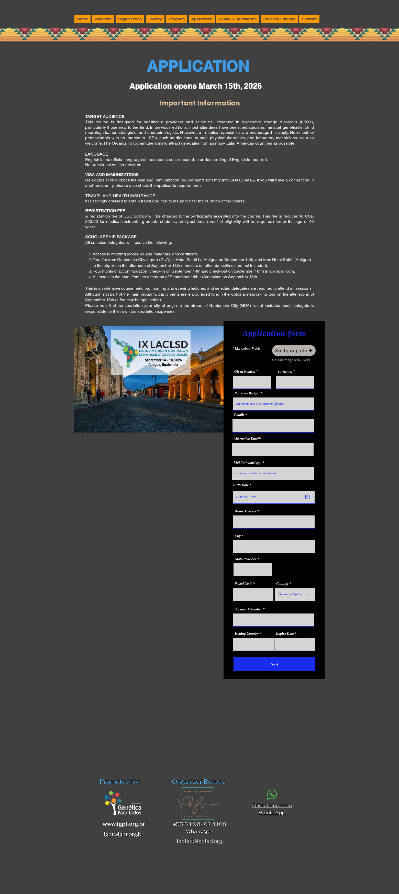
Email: (239, 415)
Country (282, 584)
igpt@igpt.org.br (123, 834)
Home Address (245, 511)
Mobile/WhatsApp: (248, 463)
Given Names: (244, 371)
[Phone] (272, 795)
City (238, 536)
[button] (294, 350)
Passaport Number (248, 609)
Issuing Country (247, 634)
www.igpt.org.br (124, 824)
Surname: (285, 371)
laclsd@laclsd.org (199, 841)
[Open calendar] (307, 497)
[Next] (274, 664)
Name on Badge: (246, 393)
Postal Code (243, 584)
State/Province (246, 559)
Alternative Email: (247, 439)
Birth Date (243, 485)
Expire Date (285, 634)
